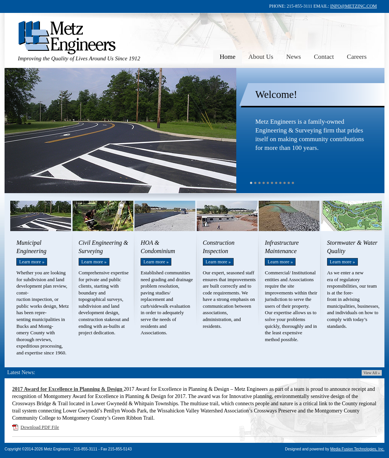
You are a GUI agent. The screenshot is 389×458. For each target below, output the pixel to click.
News (293, 56)
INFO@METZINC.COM (353, 6)
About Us (261, 56)
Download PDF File (40, 427)
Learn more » (31, 261)
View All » (372, 373)
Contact (324, 56)
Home (228, 56)
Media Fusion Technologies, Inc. (357, 449)
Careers (357, 56)
